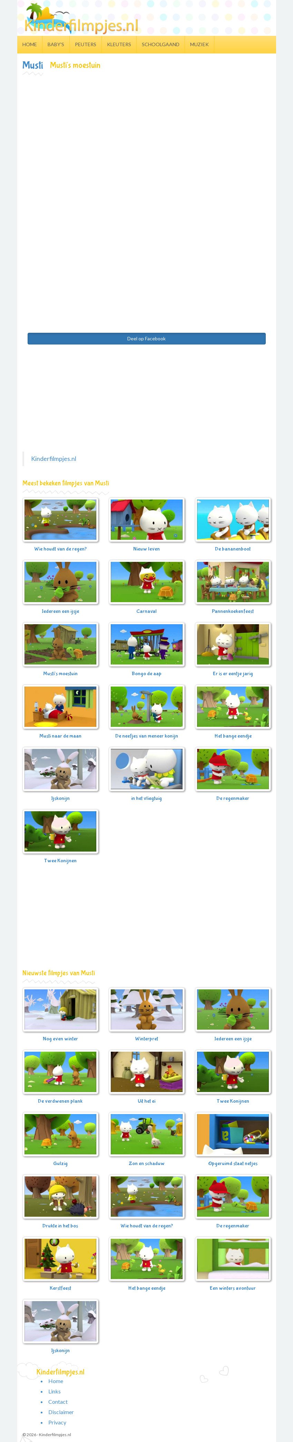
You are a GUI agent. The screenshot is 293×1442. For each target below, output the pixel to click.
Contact (58, 1401)
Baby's (56, 44)
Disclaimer (61, 1412)
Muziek (199, 44)
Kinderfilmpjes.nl (53, 458)
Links (54, 1391)
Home (29, 44)
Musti (32, 65)
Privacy (57, 1422)
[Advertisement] (146, 128)
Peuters (85, 44)
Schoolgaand (160, 44)
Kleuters (119, 44)
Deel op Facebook (146, 338)
